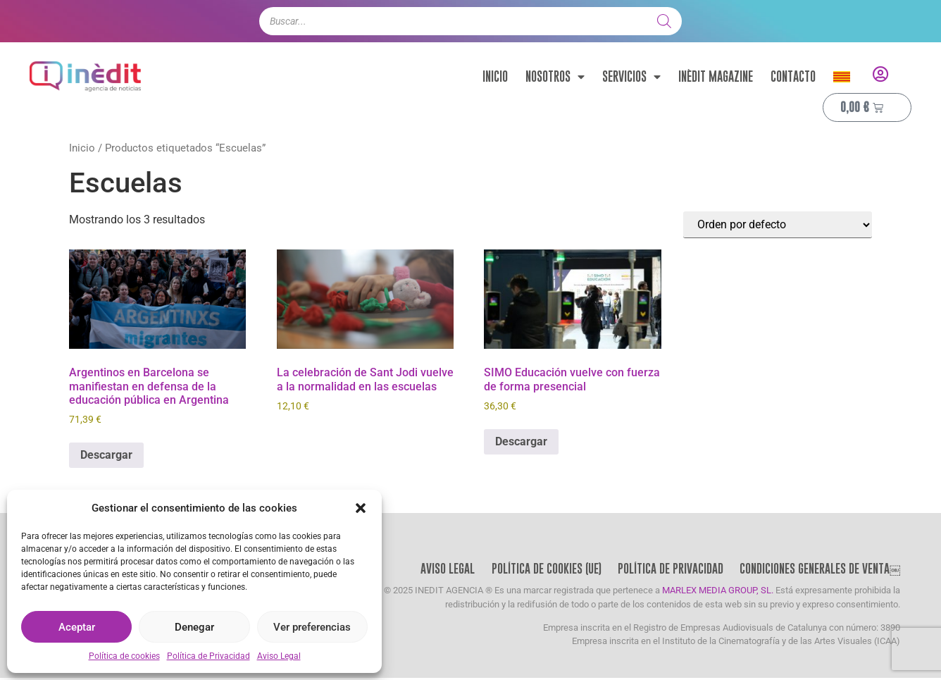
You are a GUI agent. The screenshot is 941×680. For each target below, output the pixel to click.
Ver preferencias (312, 627)
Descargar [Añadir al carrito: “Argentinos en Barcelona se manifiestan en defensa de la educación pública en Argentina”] (106, 455)
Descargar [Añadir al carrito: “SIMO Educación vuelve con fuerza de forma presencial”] (521, 441)
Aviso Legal (279, 656)
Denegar (194, 627)
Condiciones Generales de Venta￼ (819, 569)
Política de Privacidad (208, 656)
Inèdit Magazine (715, 76)
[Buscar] (664, 21)
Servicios (631, 76)
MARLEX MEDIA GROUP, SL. (717, 593)
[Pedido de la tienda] (777, 224)
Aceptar (76, 627)
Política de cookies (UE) (542, 569)
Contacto (793, 76)
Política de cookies (124, 656)
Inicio (495, 76)
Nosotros (555, 76)
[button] (361, 508)
